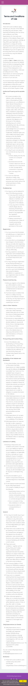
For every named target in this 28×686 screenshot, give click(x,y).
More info (22, 684)
